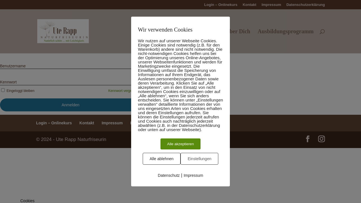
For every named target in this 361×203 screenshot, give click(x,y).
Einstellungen (199, 158)
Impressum (193, 175)
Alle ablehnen (162, 158)
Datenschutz (169, 175)
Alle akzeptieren (180, 144)
